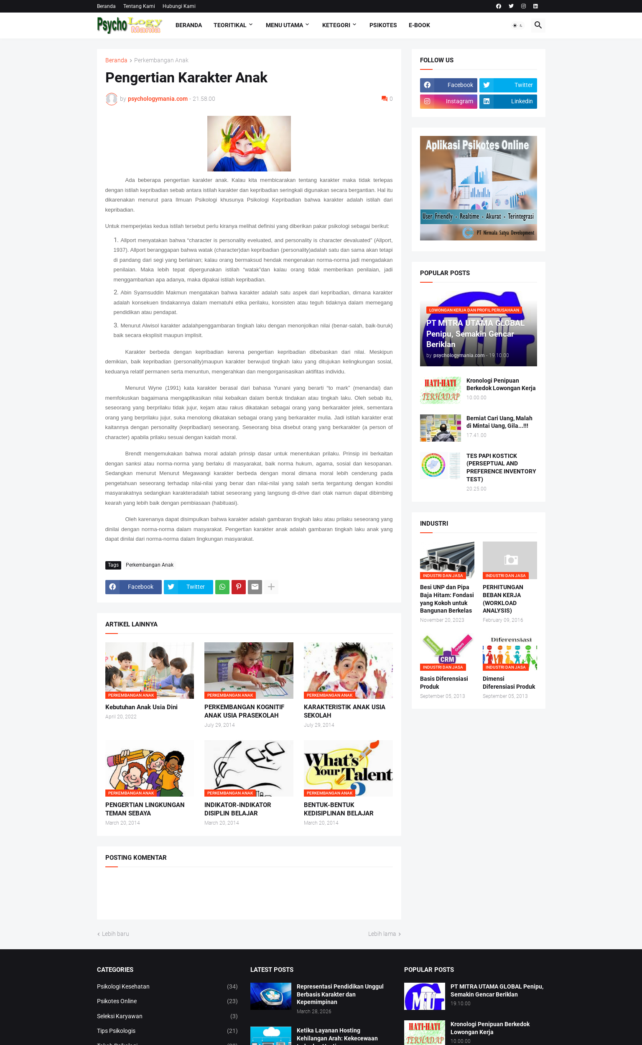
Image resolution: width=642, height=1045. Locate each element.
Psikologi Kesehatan (167, 987)
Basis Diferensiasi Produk (444, 682)
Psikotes (383, 25)
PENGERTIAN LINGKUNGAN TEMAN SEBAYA (145, 809)
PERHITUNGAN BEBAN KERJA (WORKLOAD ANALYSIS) (503, 599)
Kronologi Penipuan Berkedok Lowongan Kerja (501, 384)
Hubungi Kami (179, 6)
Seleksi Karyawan (167, 1016)
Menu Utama (284, 25)
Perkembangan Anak (161, 60)
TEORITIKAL (230, 25)
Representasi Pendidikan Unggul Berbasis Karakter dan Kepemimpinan (340, 994)
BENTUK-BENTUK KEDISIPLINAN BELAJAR (339, 809)
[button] (518, 25)
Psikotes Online (167, 1001)
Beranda (106, 6)
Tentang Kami (139, 6)
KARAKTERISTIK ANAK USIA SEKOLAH (344, 711)
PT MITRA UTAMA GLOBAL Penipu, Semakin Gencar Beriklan (497, 990)
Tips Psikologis (167, 1031)
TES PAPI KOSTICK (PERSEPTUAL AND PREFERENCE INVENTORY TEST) (501, 467)
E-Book (419, 25)
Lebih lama (382, 933)
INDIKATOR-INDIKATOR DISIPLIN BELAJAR (237, 809)
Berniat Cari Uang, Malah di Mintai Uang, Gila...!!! (499, 422)
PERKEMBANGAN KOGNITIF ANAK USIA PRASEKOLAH (244, 711)
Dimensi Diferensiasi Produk (509, 682)
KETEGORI (336, 25)
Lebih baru (115, 933)
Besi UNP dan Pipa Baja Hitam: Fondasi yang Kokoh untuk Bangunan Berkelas (447, 599)
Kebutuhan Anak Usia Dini (141, 707)
